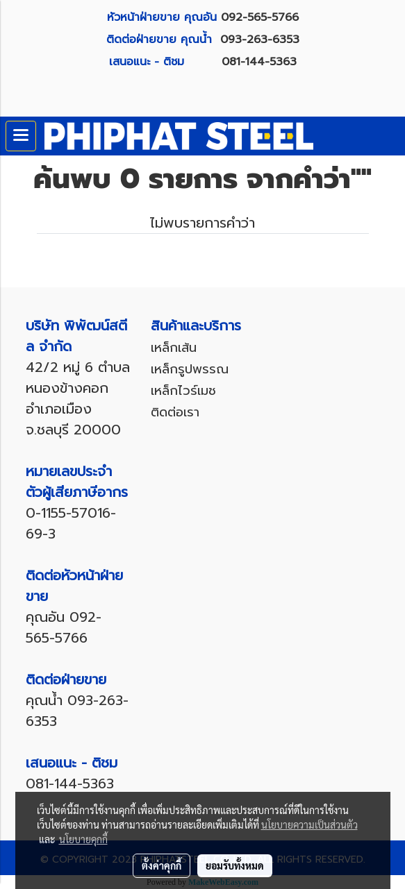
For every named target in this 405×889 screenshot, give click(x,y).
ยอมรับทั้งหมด (235, 865)
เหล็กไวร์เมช (183, 390)
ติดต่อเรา (175, 412)
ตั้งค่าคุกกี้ (161, 865)
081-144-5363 (259, 61)
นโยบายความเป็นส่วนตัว (309, 824)
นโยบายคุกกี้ (83, 839)
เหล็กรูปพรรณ (190, 369)
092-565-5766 (260, 17)
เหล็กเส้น (174, 347)
